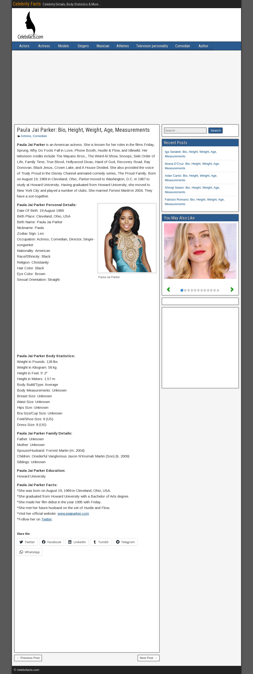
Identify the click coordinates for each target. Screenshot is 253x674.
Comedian (182, 46)
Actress (44, 46)
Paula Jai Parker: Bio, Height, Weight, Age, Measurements (83, 130)
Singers (83, 46)
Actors (24, 46)
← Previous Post (28, 658)
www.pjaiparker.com (73, 513)
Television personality (152, 46)
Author (203, 46)
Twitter (46, 519)
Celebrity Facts (27, 4)
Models (63, 46)
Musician (102, 46)
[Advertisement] (126, 87)
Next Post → (148, 658)
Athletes (122, 46)
